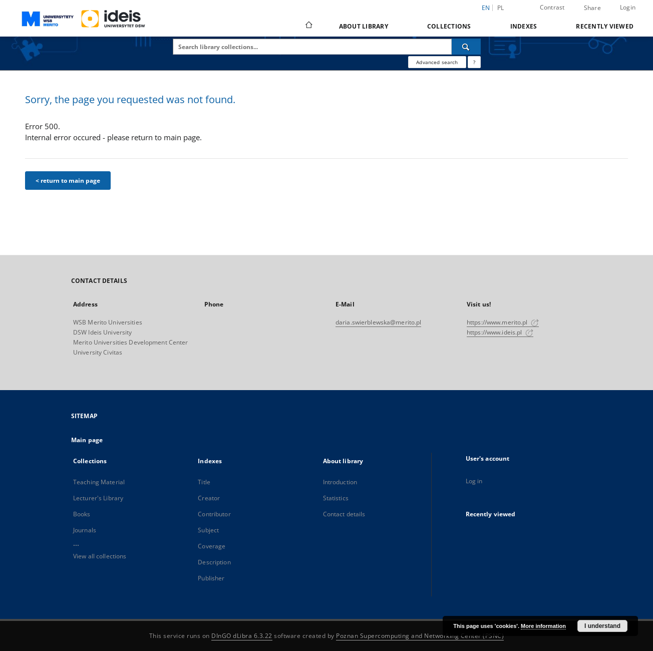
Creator (209, 498)
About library (363, 26)
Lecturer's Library (98, 498)
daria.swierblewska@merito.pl (378, 322)
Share (592, 8)
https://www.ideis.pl (500, 332)
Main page (87, 440)
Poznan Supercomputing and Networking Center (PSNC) (420, 635)
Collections (449, 26)
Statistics (336, 498)
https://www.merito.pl (503, 322)
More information (543, 626)
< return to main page (68, 180)
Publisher (211, 578)
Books (82, 514)
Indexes (523, 26)
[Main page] (308, 26)
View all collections (99, 556)
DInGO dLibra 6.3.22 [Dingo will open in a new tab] (241, 635)
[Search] (466, 47)
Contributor (214, 514)
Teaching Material (99, 482)
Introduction (340, 482)
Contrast (552, 7)
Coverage (211, 546)
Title (204, 482)
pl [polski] (500, 8)
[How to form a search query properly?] (474, 62)
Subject (208, 530)
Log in (474, 481)
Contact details (344, 514)
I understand (602, 625)
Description (214, 562)
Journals (84, 530)
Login (627, 7)
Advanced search (437, 62)
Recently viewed (604, 26)
